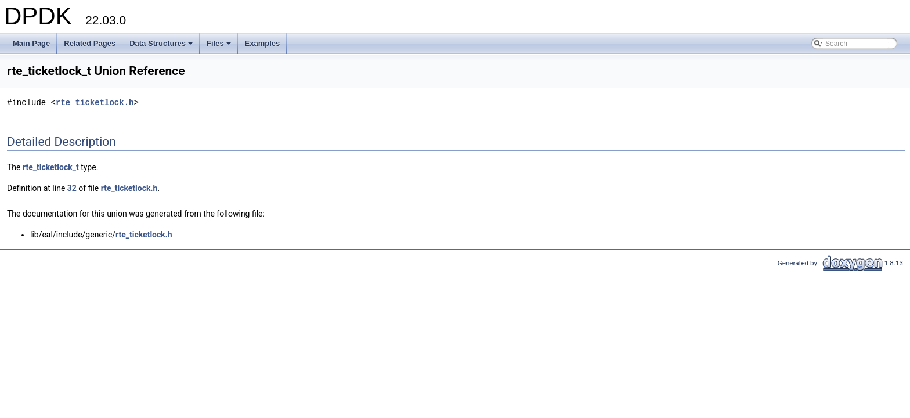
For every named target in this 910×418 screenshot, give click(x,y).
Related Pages (89, 43)
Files (220, 46)
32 (72, 188)
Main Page (31, 43)
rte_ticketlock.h (94, 102)
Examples (262, 43)
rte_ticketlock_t (51, 167)
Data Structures (161, 46)
